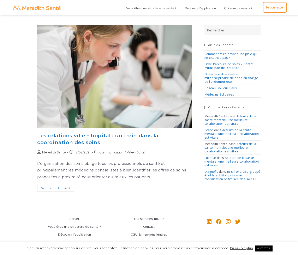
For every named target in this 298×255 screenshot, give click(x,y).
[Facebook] (219, 221)
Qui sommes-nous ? (238, 8)
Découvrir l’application (200, 8)
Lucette (210, 158)
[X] (238, 221)
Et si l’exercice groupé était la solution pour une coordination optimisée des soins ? (232, 175)
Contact (149, 226)
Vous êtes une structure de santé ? (151, 8)
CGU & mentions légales (149, 234)
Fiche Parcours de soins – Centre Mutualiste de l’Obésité (229, 66)
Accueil (75, 219)
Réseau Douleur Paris (220, 88)
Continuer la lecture (57, 187)
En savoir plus (241, 248)
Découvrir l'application (74, 234)
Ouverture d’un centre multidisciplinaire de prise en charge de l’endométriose (231, 78)
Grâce (208, 130)
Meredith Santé (54, 152)
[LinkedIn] (209, 221)
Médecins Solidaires (219, 94)
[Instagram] (228, 221)
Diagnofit (211, 171)
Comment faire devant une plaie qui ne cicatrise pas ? (231, 56)
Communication (111, 152)
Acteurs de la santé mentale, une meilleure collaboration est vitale (230, 120)
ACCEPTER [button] (263, 248)
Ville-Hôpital (136, 152)
